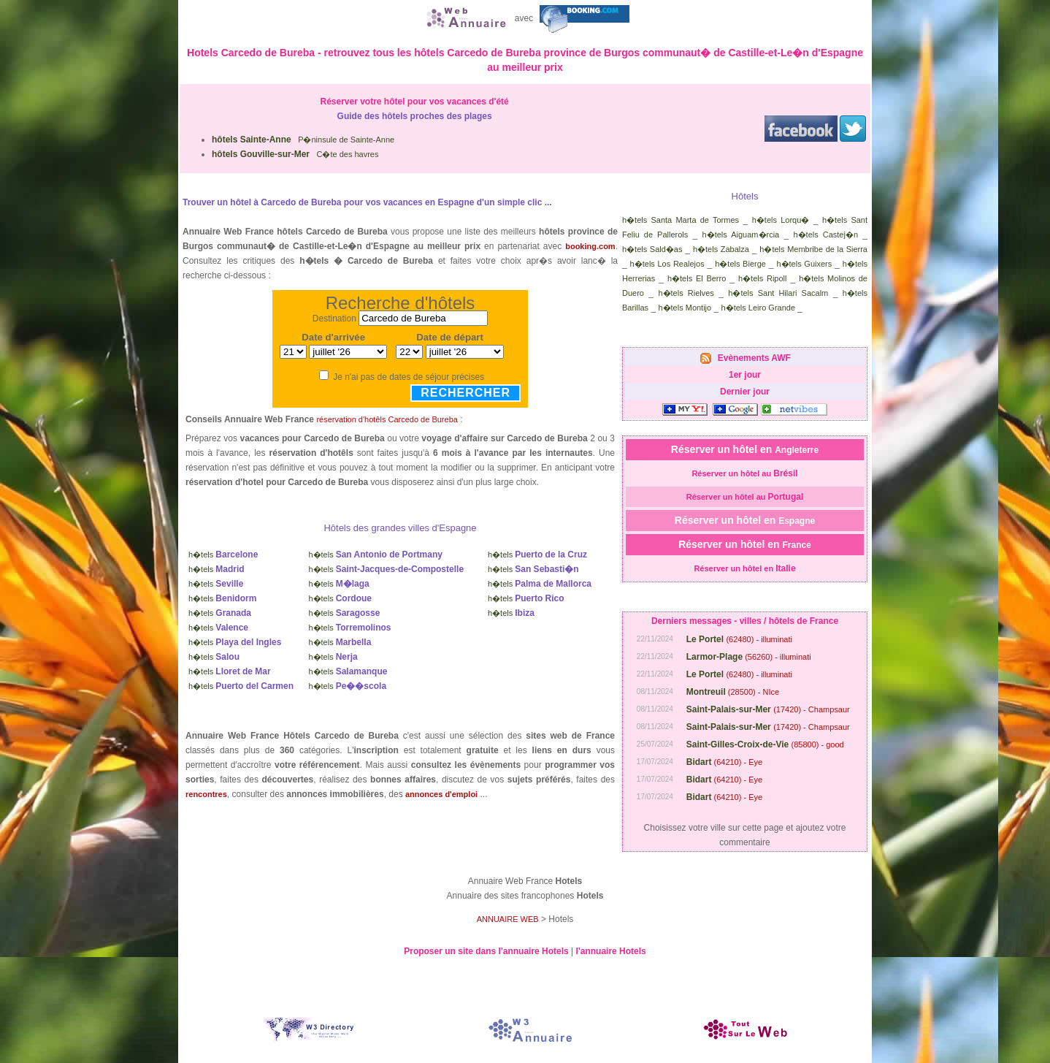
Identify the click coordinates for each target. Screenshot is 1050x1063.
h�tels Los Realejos (667, 263)
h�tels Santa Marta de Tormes (680, 220)
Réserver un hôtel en (745, 449)
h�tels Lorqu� (781, 220)
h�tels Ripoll (762, 278)
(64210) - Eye (724, 762)
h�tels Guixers (804, 263)
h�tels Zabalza (721, 249)
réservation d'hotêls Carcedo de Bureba (387, 419)
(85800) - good (765, 744)
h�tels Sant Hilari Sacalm (778, 293)
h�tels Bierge (740, 263)
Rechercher (465, 392)
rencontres (206, 794)
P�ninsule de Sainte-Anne (303, 139)
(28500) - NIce (732, 691)
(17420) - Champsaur (768, 709)
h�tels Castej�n (826, 234)
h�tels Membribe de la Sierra (813, 249)
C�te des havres (295, 154)
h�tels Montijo (684, 307)
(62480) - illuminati (739, 639)
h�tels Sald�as (652, 249)
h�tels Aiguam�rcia (741, 234)
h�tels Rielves (685, 293)
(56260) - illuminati (748, 656)
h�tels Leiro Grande (758, 307)
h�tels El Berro (696, 278)
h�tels (223, 554)
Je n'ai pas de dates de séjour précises (408, 377)
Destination (334, 318)
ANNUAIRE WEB (508, 919)
